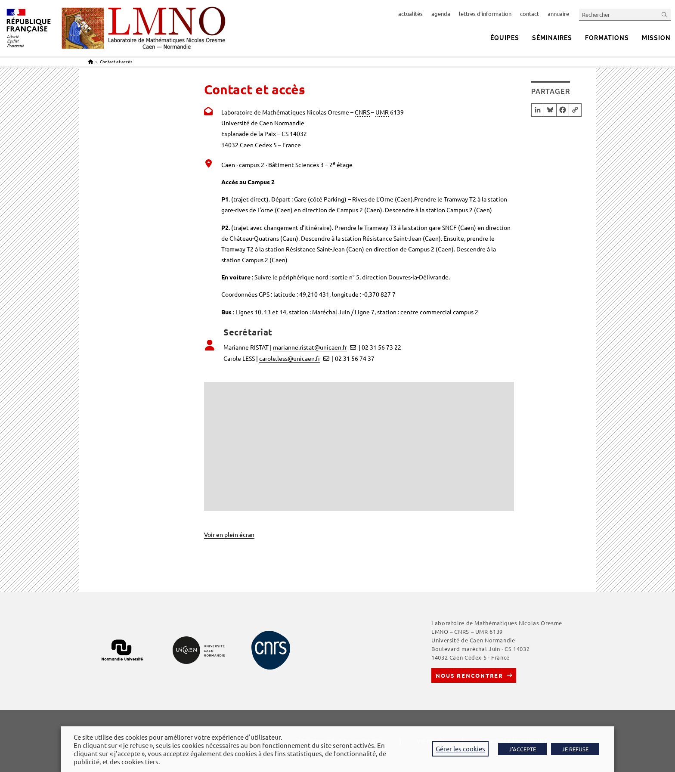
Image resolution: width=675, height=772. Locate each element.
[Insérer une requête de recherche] (625, 14)
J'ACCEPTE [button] (522, 749)
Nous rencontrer (469, 675)
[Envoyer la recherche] (665, 14)
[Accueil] (90, 61)
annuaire (558, 13)
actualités (410, 13)
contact (529, 13)
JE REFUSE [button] (575, 749)
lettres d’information (485, 13)
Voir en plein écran (229, 534)
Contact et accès (116, 61)
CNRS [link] (362, 112)
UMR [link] (382, 112)
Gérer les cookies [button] (460, 748)
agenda (440, 13)
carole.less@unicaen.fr (289, 358)
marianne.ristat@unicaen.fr (310, 347)
